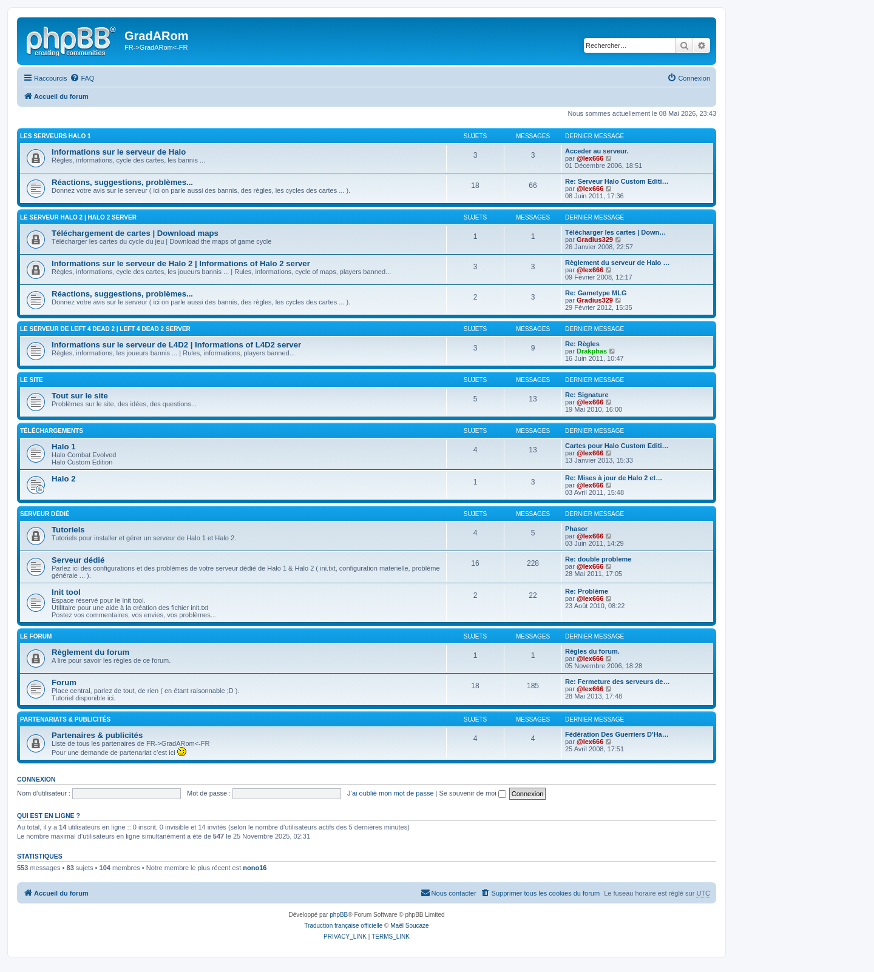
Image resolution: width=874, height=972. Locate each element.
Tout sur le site (80, 395)
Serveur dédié (78, 560)
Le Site (31, 380)
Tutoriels (68, 529)
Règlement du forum (90, 652)
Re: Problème (586, 591)
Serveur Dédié (45, 514)
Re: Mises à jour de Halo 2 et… (613, 477)
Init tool (66, 592)
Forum (64, 682)
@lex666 (590, 158)
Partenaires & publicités (97, 735)
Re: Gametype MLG (595, 293)
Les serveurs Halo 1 (55, 136)
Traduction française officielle (343, 925)
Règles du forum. (592, 651)
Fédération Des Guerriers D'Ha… (617, 734)
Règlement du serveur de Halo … (617, 262)
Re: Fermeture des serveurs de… (617, 681)
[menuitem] (82, 78)
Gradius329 (595, 239)
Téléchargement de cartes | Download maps (135, 233)
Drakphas (592, 351)
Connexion (36, 779)
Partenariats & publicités (65, 719)
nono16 (254, 867)
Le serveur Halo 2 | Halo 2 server (78, 217)
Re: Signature (587, 394)
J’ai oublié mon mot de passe (390, 793)
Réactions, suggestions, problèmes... (122, 182)
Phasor (576, 528)
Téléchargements (51, 430)
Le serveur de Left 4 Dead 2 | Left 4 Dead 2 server (105, 329)
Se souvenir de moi (472, 793)
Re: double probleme (598, 559)
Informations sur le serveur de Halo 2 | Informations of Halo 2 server (181, 263)
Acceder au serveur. (597, 151)
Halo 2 (64, 478)
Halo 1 (64, 446)
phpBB (339, 914)
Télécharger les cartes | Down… (615, 232)
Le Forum (36, 636)
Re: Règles (582, 343)
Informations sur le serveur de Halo (119, 151)
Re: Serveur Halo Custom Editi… (617, 181)
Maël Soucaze (409, 925)
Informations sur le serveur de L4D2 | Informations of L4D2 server (176, 344)
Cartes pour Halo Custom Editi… (617, 445)
